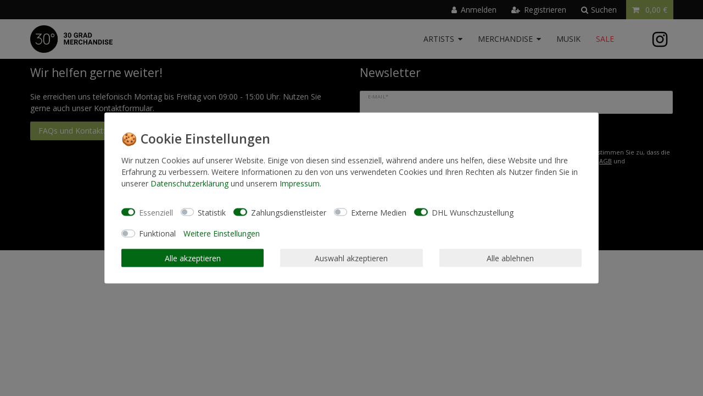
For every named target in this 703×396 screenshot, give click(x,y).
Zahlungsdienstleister (288, 212)
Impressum (300, 183)
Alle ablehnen (510, 257)
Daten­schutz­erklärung (189, 183)
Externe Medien (378, 212)
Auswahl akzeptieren (351, 257)
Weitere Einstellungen (221, 233)
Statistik (212, 212)
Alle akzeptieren (193, 257)
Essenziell (156, 212)
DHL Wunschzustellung (473, 212)
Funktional (157, 233)
